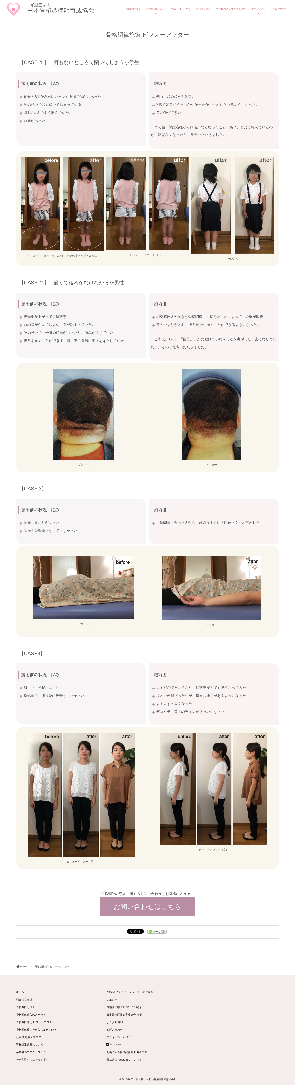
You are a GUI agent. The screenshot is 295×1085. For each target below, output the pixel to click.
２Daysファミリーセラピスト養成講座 (129, 991)
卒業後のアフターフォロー (230, 9)
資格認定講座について (29, 1043)
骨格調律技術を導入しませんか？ (36, 1028)
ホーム (20, 991)
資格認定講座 (203, 9)
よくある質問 (114, 1021)
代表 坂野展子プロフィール (32, 1035)
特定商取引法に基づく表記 (32, 1058)
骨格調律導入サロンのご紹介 (123, 1006)
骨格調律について (156, 9)
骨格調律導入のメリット (31, 1013)
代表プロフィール (181, 9)
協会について (258, 9)
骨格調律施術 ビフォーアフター (35, 1021)
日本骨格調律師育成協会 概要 (124, 1013)
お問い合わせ (278, 9)
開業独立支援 (133, 9)
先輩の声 (111, 998)
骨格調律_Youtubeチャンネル (124, 1058)
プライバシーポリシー (120, 1035)
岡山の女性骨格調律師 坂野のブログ (128, 1051)
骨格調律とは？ (25, 1006)
